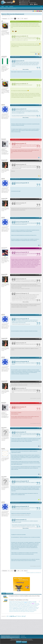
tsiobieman (19, 615)
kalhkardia (26, 619)
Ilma (12, 615)
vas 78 (16, 615)
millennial (17, 618)
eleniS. (22, 614)
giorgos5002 (16, 613)
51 (22, 18)
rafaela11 (13, 618)
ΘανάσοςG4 (11, 620)
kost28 (37, 617)
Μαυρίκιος (26, 618)
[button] (41, 6)
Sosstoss (28, 613)
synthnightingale (30, 616)
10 (18, 18)
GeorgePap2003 (15, 616)
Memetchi (10, 612)
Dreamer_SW (18, 620)
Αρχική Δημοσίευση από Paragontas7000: (23, 186)
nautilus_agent (37, 612)
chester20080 (34, 610)
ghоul (26, 613)
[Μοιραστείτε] (37, 21)
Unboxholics (29, 612)
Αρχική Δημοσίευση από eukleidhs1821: (23, 36)
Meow (22, 620)
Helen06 (23, 618)
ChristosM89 (35, 616)
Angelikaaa (30, 610)
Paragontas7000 (11, 610)
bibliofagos (28, 614)
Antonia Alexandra (16, 619)
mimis (31, 611)
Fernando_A (34, 615)
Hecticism (10, 618)
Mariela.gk (10, 616)
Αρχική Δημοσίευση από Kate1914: (22, 110)
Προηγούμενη (5, 18)
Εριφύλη (20, 618)
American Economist (25, 610)
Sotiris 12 (18, 612)
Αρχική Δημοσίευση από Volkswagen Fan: (23, 299)
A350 (21, 615)
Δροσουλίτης (23, 616)
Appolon (24, 620)
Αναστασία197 (32, 620)
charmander (34, 611)
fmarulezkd (19, 613)
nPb (3, 15)
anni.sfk (27, 616)
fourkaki (10, 614)
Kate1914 (18, 610)
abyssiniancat (36, 614)
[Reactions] (39, 159)
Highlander (23, 613)
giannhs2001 (14, 612)
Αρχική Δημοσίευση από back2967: (22, 528)
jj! (28, 619)
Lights (26, 617)
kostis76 (26, 612)
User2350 (14, 620)
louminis (16, 611)
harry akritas (27, 620)
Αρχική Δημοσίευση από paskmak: (22, 144)
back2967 (21, 612)
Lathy (13, 614)
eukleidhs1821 (22, 619)
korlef (24, 612)
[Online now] (5, 170)
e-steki (8, 2)
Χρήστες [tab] (4, 602)
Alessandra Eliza (30, 618)
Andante (24, 617)
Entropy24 (15, 614)
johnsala (15, 610)
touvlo (14, 611)
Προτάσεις (11, 6)
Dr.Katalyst (18, 614)
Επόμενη (25, 18)
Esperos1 (35, 619)
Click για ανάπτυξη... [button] (26, 70)
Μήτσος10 (34, 618)
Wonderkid (28, 611)
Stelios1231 (25, 614)
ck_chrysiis (19, 616)
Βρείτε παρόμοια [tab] (9, 602)
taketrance (10, 611)
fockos (38, 613)
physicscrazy (11, 619)
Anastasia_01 (31, 619)
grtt (19, 619)
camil (21, 610)
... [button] (20, 18)
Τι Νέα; (6, 6)
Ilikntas (36, 613)
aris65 (10, 615)
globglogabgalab (25, 615)
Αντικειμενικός (29, 617)
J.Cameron (10, 617)
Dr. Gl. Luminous (32, 613)
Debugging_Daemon (21, 611)
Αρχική (2, 6)
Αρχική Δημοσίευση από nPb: (21, 62)
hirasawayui (34, 617)
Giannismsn (32, 614)
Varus (14, 615)
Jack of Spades (11, 613)
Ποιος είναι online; (23, 637)
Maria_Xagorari (30, 615)
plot (38, 616)
